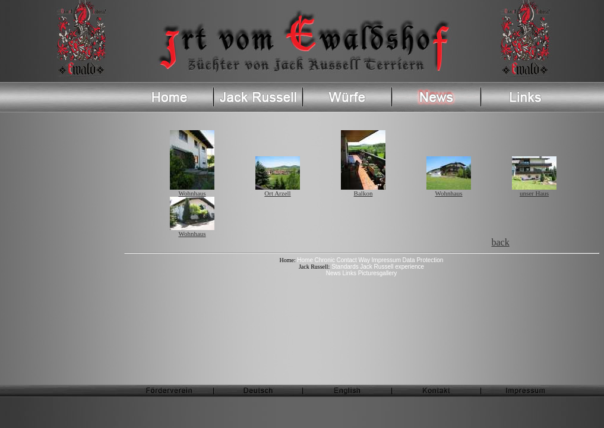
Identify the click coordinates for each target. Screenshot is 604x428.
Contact (346, 260)
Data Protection (423, 260)
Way (364, 260)
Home (305, 260)
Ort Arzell (277, 190)
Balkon (363, 190)
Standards (344, 266)
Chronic (324, 260)
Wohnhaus (192, 190)
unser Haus (534, 190)
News (334, 273)
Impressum (386, 260)
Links (350, 273)
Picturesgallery (377, 273)
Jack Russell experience (392, 266)
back (501, 242)
